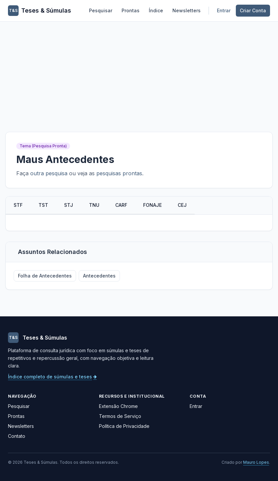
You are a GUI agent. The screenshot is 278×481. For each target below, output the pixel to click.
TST (43, 205)
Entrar (224, 10)
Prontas (130, 10)
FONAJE (152, 205)
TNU (94, 205)
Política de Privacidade (124, 426)
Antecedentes (99, 276)
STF (18, 205)
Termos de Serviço (120, 416)
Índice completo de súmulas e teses (52, 376)
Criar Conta (253, 10)
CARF (121, 205)
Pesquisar (100, 10)
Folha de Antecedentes (45, 276)
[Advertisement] (139, 71)
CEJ (182, 205)
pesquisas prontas (119, 173)
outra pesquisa (48, 173)
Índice (156, 10)
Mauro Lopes (256, 462)
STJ (68, 205)
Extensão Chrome (118, 406)
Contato (16, 436)
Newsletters (186, 10)
